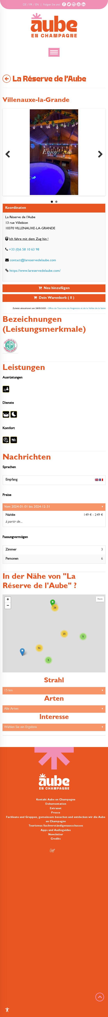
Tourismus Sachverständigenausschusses (55, 826)
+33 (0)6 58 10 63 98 (24, 250)
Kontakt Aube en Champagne (55, 799)
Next (99, 153)
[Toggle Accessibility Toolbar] (7, 1010)
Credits (56, 839)
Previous (9, 153)
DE (24, 5)
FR (30, 5)
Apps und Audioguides (56, 830)
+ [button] (8, 600)
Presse (55, 812)
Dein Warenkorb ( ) (54, 298)
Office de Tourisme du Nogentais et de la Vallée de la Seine (76, 308)
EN (37, 5)
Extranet (55, 808)
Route (100, 599)
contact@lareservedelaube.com (33, 260)
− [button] (8, 606)
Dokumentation (55, 804)
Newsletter (55, 834)
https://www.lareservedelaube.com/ (35, 271)
